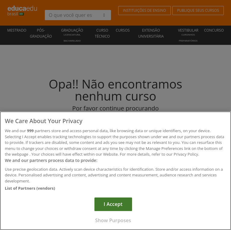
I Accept (113, 204)
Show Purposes (113, 220)
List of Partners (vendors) (30, 188)
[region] (115, 170)
